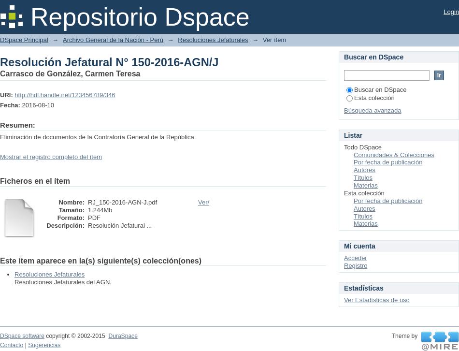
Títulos (363, 177)
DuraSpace (122, 336)
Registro (355, 265)
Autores (364, 170)
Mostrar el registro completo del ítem (51, 157)
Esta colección (370, 98)
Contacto (11, 345)
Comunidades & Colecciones (394, 155)
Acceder (355, 258)
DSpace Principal (24, 40)
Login (451, 11)
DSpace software (22, 336)
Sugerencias (44, 345)
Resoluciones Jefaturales (213, 40)
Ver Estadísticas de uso (377, 300)
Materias (366, 185)
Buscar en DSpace (376, 89)
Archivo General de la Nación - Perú (113, 40)
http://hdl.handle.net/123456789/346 (64, 95)
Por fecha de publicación (388, 162)
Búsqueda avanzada (373, 110)
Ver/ (203, 202)
